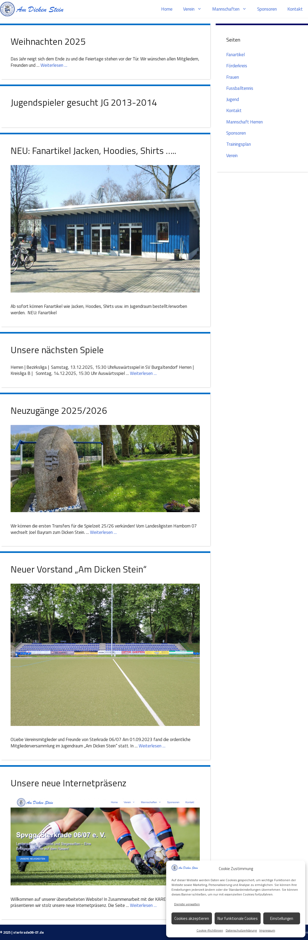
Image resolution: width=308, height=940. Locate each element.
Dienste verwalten (187, 904)
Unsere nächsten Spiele (57, 350)
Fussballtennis (239, 88)
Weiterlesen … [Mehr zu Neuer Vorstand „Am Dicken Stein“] (152, 745)
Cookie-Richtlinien (210, 930)
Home (167, 9)
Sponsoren (267, 9)
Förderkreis (236, 65)
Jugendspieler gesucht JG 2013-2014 (84, 102)
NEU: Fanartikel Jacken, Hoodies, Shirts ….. (93, 150)
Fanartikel (235, 54)
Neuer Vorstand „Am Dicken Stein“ (79, 569)
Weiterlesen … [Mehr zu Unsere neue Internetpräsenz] (143, 905)
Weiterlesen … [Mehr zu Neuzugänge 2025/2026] (103, 532)
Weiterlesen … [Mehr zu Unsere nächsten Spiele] (143, 373)
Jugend (232, 99)
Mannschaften (232, 9)
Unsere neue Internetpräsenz (68, 783)
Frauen (232, 77)
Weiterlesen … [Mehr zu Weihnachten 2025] (53, 65)
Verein (195, 9)
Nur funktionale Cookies (238, 918)
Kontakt (295, 9)
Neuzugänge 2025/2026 (59, 410)
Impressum (267, 930)
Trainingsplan (238, 144)
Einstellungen (281, 918)
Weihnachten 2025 (48, 41)
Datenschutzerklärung (241, 930)
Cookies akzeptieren (191, 918)
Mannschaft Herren (244, 121)
